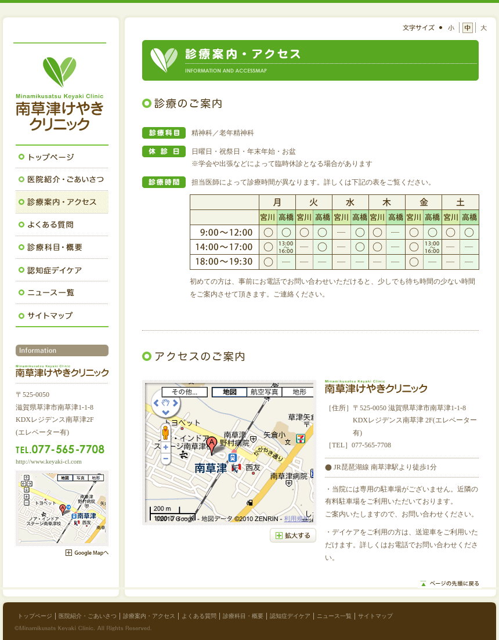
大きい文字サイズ (483, 27)
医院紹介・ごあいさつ (88, 616)
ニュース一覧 (334, 616)
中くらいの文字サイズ (468, 27)
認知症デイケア (290, 616)
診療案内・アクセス (149, 616)
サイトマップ (375, 616)
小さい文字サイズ (452, 27)
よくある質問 (199, 616)
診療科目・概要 (243, 616)
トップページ (34, 616)
